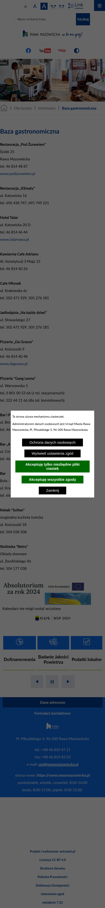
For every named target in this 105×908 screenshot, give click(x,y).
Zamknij (52, 490)
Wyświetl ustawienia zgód (52, 453)
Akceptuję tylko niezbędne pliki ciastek (52, 466)
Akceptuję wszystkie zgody (52, 479)
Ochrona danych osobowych (52, 442)
